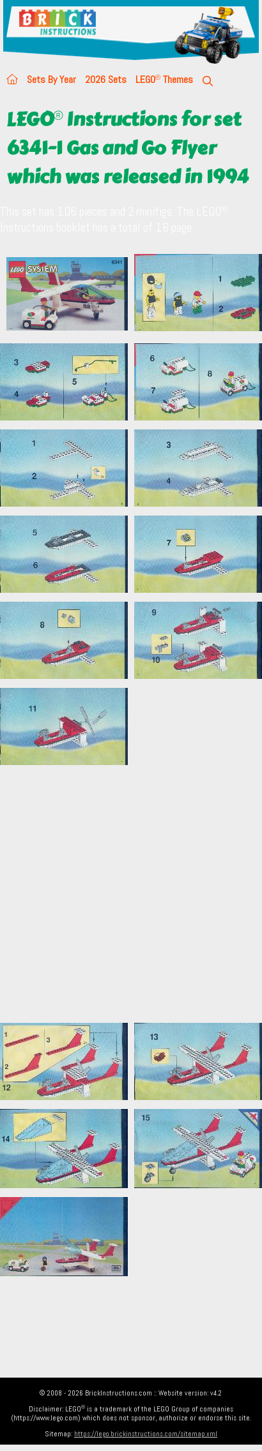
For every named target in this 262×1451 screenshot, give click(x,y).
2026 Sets (106, 79)
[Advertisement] (120, 893)
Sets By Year (51, 79)
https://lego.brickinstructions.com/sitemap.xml (145, 1433)
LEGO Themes (164, 79)
